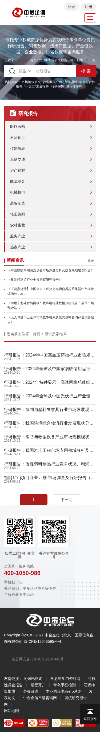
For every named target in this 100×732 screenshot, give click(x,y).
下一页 (66, 500)
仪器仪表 (17, 148)
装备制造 (17, 203)
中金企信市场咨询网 (40, 698)
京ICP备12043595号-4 (42, 641)
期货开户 (38, 685)
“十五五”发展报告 (37, 86)
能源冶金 (17, 181)
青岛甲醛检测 (64, 685)
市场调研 (70, 82)
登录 (71, 7)
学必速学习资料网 (65, 678)
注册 (88, 7)
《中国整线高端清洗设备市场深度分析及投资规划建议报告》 (50, 270)
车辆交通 (17, 159)
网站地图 (11, 710)
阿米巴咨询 (33, 678)
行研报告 (57, 86)
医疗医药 (17, 126)
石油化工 (17, 137)
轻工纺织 (17, 214)
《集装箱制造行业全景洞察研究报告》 (34, 279)
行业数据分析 (52, 82)
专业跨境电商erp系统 (63, 691)
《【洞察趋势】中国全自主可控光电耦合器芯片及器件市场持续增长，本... (50, 291)
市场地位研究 (31, 82)
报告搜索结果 (56, 334)
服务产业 (17, 236)
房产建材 (17, 170)
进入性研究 (74, 86)
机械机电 (17, 192)
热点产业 (17, 247)
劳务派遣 (30, 691)
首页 (36, 334)
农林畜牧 (17, 225)
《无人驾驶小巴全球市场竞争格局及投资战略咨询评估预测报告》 (50, 319)
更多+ (92, 260)
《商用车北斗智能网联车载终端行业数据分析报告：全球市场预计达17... (50, 305)
